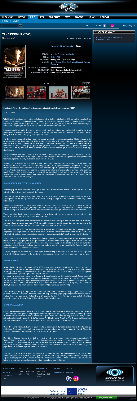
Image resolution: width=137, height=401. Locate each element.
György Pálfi (55, 57)
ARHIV (16, 21)
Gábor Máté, (67, 62)
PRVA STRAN (9, 368)
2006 (27, 34)
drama (53, 46)
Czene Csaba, (56, 62)
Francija (61, 54)
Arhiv (6, 378)
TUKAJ (91, 398)
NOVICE (6, 372)
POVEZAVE (59, 372)
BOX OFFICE (41, 368)
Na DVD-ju (30, 371)
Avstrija (54, 54)
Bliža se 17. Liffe (104, 39)
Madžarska (70, 54)
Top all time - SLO (43, 374)
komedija (69, 46)
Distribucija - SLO (43, 371)
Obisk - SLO (41, 377)
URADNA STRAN (74, 38)
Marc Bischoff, (78, 62)
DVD (26, 368)
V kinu (21, 371)
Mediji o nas (8, 375)
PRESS (57, 368)
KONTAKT (70, 373)
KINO (19, 368)
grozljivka (60, 46)
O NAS (69, 368)
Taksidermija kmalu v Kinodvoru (110, 38)
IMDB (87, 38)
